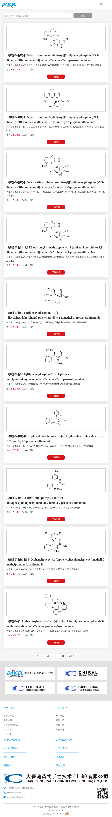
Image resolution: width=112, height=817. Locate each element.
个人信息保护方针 (65, 748)
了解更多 (56, 77)
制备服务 (8, 730)
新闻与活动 (9, 757)
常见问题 (60, 730)
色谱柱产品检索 (12, 739)
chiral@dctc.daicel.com (16, 797)
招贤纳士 (8, 765)
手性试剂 (8, 720)
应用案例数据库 (12, 748)
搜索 (83, 16)
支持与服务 (62, 708)
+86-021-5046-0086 (14, 792)
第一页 (40, 656)
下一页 (61, 656)
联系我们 (60, 757)
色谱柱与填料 (10, 716)
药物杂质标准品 (11, 725)
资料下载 (60, 725)
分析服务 (8, 734)
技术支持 (60, 716)
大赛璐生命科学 (64, 739)
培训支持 (60, 720)
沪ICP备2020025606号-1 (56, 810)
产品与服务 (9, 708)
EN (101, 4)
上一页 (50, 656)
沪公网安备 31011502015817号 (56, 813)
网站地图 (60, 765)
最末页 (72, 656)
